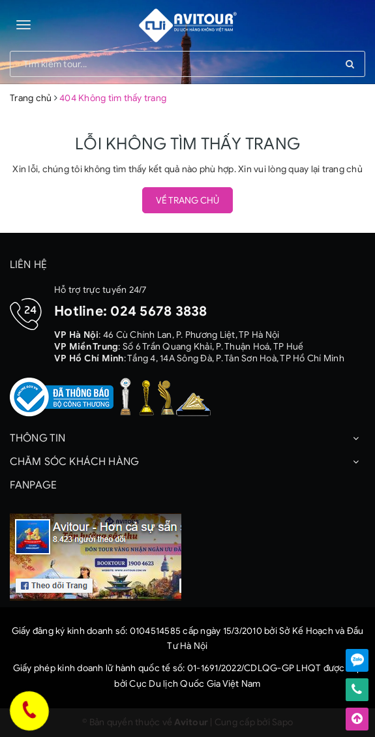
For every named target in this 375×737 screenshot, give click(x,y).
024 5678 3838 (158, 311)
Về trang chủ (187, 200)
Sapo (282, 722)
